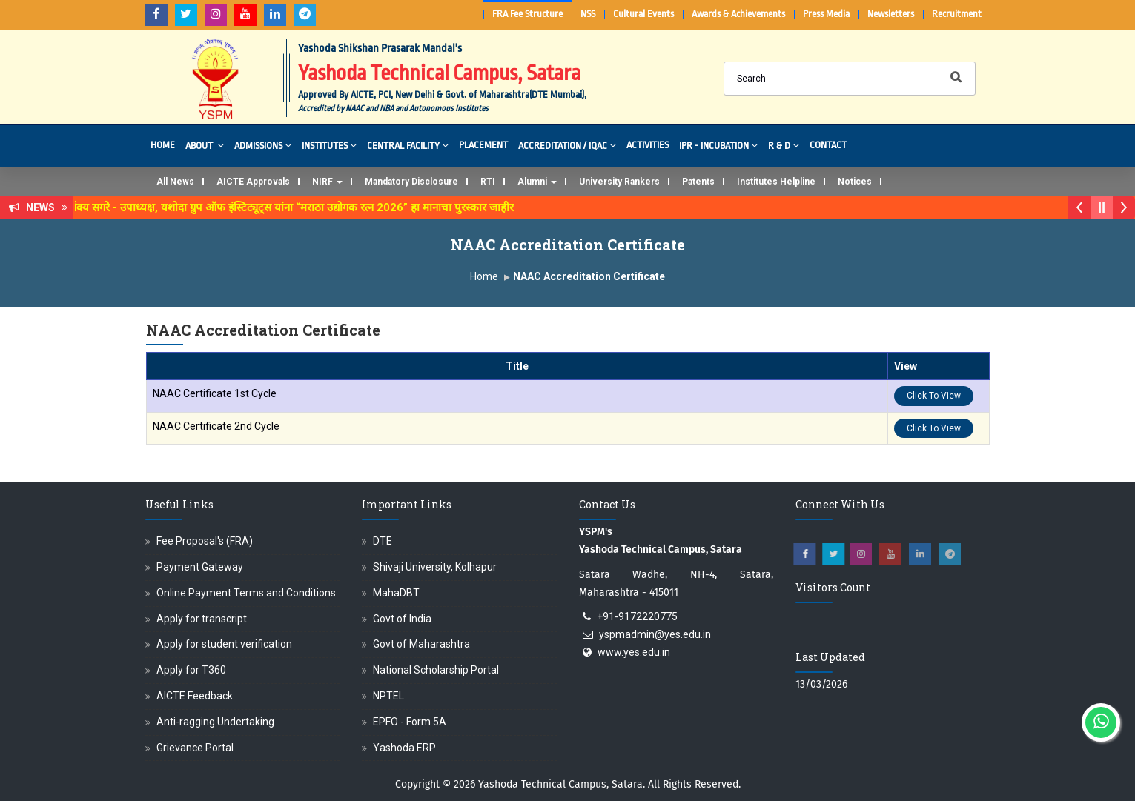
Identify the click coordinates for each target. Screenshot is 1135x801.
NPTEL (388, 696)
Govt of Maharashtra (421, 644)
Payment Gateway (199, 567)
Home (162, 144)
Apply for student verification (224, 644)
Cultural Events (643, 13)
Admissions (262, 145)
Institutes (329, 145)
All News (175, 181)
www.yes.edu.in (634, 652)
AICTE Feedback (194, 696)
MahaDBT (396, 593)
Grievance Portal (195, 748)
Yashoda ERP (404, 748)
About (204, 145)
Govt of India (402, 619)
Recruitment (957, 13)
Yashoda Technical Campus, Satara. (561, 784)
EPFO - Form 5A (409, 722)
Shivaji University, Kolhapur (435, 567)
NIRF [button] (327, 181)
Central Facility (408, 145)
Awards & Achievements (738, 13)
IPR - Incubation (718, 145)
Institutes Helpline (776, 181)
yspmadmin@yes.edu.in (655, 634)
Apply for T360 (191, 670)
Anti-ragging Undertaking (215, 722)
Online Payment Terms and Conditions (246, 593)
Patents (698, 181)
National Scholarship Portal (436, 670)
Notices (855, 181)
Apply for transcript (201, 619)
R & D (783, 145)
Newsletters (890, 13)
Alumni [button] (537, 181)
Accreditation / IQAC (567, 145)
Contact (828, 144)
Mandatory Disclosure (411, 181)
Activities (647, 144)
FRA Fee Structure (527, 13)
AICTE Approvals (253, 181)
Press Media (826, 13)
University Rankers (619, 181)
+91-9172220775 (637, 616)
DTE (382, 541)
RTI (487, 181)
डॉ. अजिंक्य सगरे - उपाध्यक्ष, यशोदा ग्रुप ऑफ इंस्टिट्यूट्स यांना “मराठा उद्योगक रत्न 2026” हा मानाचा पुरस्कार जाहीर (291, 207)
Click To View (934, 395)
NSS (587, 13)
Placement (483, 144)
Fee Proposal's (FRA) (204, 541)
